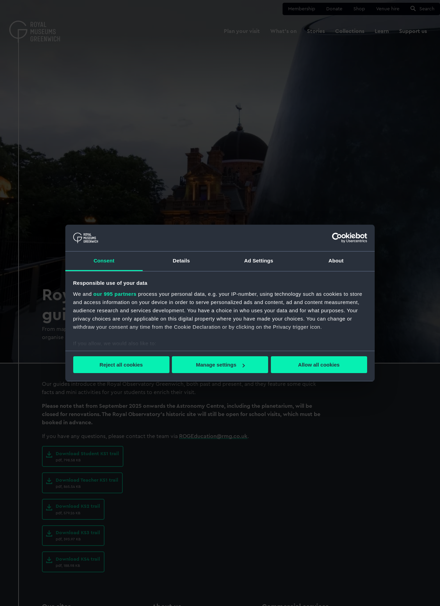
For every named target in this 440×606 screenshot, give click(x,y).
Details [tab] (181, 260)
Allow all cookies (319, 365)
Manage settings (220, 365)
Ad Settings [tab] (258, 260)
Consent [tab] (104, 260)
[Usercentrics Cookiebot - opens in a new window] (337, 238)
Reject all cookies (121, 365)
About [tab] (336, 260)
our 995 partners (115, 294)
